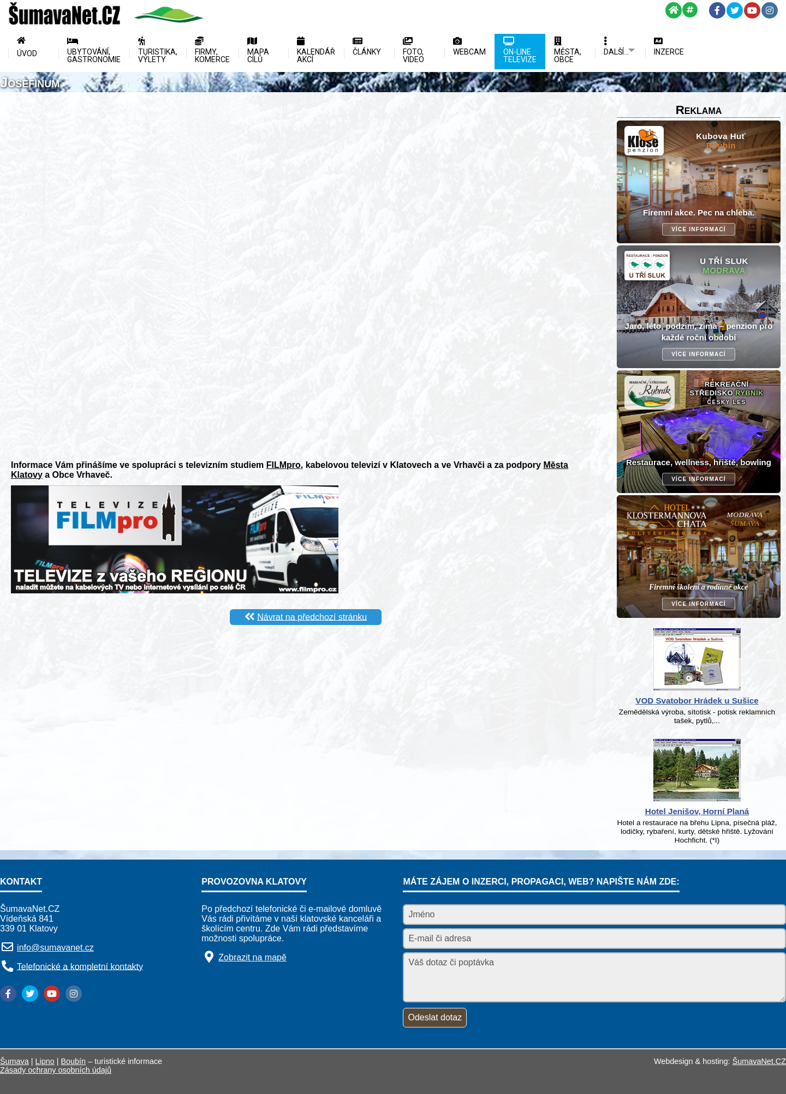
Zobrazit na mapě (252, 957)
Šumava (14, 1061)
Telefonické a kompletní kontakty (80, 966)
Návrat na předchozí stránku (312, 616)
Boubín (73, 1061)
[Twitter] (735, 10)
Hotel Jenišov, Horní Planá (697, 811)
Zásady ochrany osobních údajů (55, 1070)
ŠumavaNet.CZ (759, 1061)
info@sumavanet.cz (55, 947)
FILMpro (283, 465)
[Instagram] (769, 10)
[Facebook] (717, 10)
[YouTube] (752, 10)
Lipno (45, 1061)
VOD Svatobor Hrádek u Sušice (696, 700)
